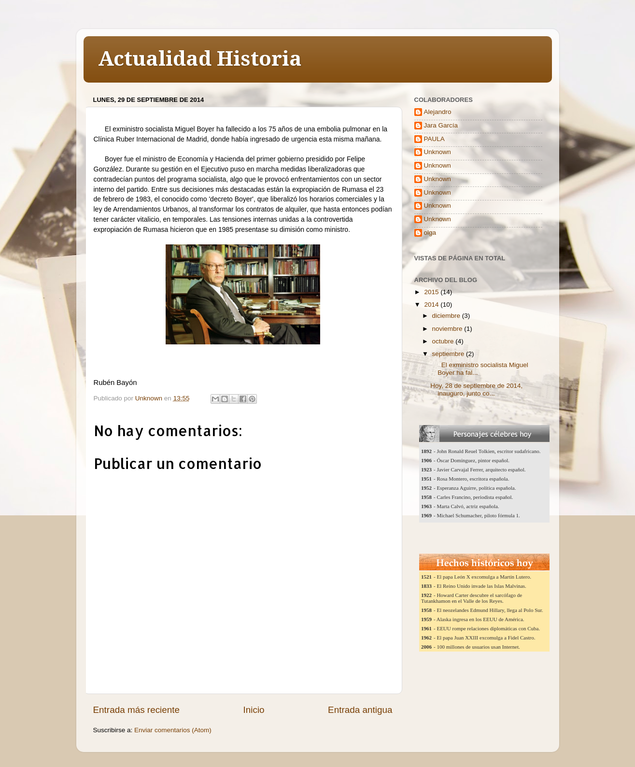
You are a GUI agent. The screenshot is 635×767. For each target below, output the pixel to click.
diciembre (447, 315)
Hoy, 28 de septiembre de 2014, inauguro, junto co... (476, 389)
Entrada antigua (360, 710)
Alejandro (438, 111)
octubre (444, 341)
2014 (432, 304)
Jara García (441, 125)
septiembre (449, 353)
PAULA (434, 138)
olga (430, 232)
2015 (432, 292)
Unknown (437, 152)
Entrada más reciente (136, 710)
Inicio (254, 710)
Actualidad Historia (200, 59)
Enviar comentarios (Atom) (173, 730)
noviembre (448, 328)
